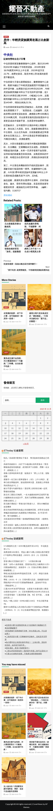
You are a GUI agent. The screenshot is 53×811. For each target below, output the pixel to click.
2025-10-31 (40, 324)
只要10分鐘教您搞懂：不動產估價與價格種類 (24, 654)
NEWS (6, 37)
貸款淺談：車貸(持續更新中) (17, 648)
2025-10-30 (14, 369)
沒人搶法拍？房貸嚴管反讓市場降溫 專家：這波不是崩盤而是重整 (13, 788)
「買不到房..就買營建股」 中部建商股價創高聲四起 (26, 268)
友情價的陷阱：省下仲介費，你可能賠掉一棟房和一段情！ (13, 316)
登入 (17, 387)
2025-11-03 (14, 322)
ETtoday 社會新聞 (13, 450)
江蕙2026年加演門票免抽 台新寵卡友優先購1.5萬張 (26, 588)
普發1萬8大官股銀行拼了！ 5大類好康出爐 (22, 561)
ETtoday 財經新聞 (13, 538)
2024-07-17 (16, 47)
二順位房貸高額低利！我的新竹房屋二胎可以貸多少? (27, 651)
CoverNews (37, 804)
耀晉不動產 (26, 9)
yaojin (7, 47)
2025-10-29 (14, 794)
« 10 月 (26, 443)
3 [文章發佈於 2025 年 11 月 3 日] (5, 423)
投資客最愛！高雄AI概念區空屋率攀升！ (26, 262)
